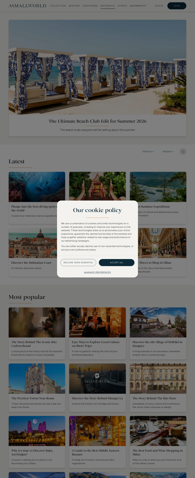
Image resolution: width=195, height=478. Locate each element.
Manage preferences (97, 272)
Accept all (116, 262)
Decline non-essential (78, 262)
